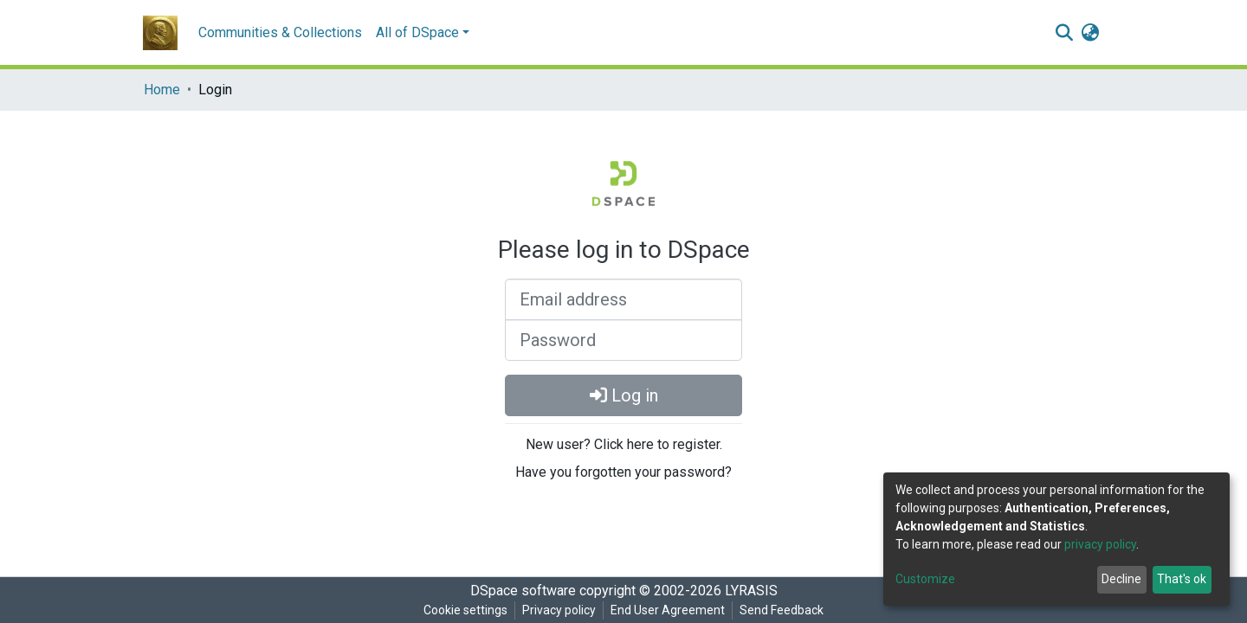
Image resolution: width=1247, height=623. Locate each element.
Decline (1121, 579)
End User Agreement (668, 610)
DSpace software (523, 590)
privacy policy (1100, 544)
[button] (1090, 32)
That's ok (1181, 579)
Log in (624, 395)
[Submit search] (1064, 33)
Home (162, 89)
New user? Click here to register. (624, 444)
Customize (925, 579)
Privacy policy (559, 610)
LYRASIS (751, 590)
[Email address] (623, 299)
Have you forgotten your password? (623, 472)
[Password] (623, 340)
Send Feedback (782, 610)
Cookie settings (465, 610)
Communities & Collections (280, 32)
